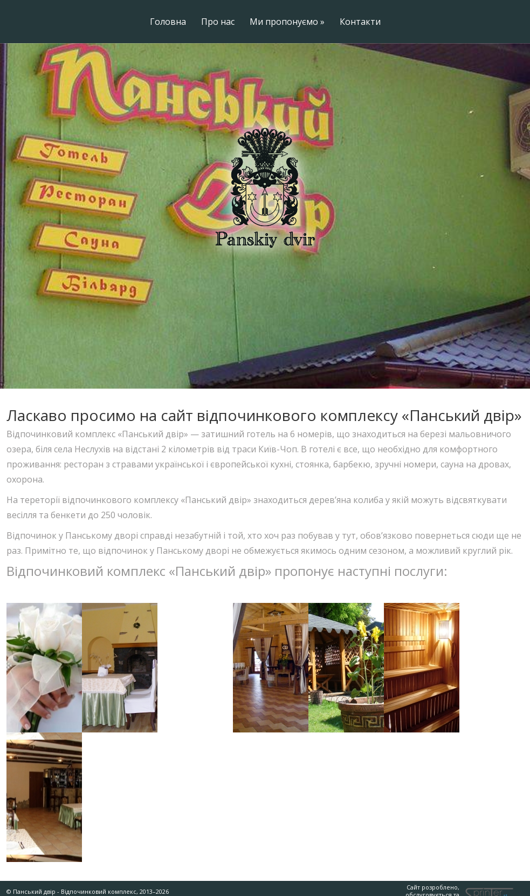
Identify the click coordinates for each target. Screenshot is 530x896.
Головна (168, 22)
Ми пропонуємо (287, 22)
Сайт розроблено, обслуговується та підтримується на (411, 881)
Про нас (218, 22)
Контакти (360, 22)
